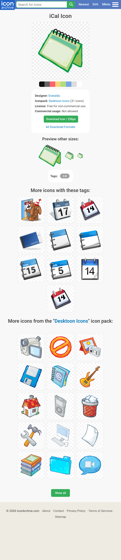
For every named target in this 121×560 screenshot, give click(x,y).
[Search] (71, 4)
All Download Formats (60, 127)
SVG (95, 4)
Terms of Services (100, 511)
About (46, 511)
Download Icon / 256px (61, 119)
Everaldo (54, 95)
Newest (84, 4)
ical (65, 176)
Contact (58, 511)
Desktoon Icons (59, 101)
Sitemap (60, 517)
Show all (60, 493)
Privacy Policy (76, 511)
